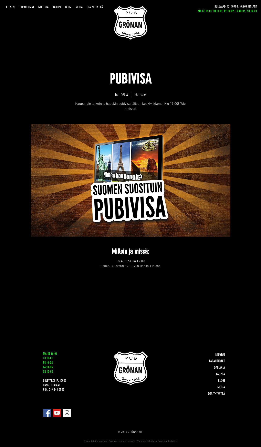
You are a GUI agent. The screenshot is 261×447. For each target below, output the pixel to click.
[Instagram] (67, 413)
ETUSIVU (220, 354)
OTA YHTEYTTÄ (216, 393)
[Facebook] (47, 413)
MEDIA (221, 387)
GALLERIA (219, 367)
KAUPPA (220, 374)
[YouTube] (57, 413)
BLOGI (221, 380)
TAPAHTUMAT (217, 361)
